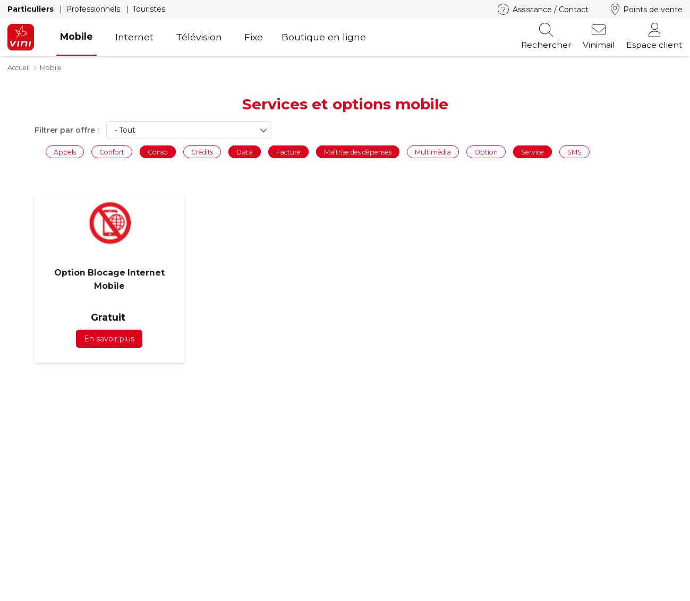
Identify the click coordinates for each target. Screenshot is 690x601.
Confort (111, 152)
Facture (288, 152)
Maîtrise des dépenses (357, 152)
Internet (134, 36)
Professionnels (94, 9)
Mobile (76, 36)
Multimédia (433, 152)
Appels (65, 152)
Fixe (253, 36)
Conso (158, 152)
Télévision (199, 36)
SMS (574, 152)
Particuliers (31, 9)
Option (486, 152)
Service (532, 152)
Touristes (148, 9)
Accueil (18, 68)
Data (244, 152)
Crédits (202, 152)
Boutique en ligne (324, 36)
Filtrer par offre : (67, 130)
